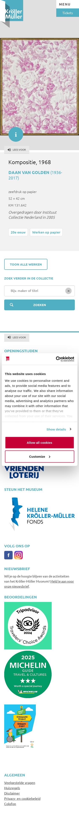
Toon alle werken (26, 264)
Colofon (10, 803)
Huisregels (12, 788)
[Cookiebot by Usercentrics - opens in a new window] (56, 359)
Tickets (67, 13)
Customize (39, 456)
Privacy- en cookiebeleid (22, 798)
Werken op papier (46, 232)
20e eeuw (18, 232)
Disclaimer (12, 793)
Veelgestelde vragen (19, 782)
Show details (56, 429)
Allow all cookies (39, 442)
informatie (13, 132)
